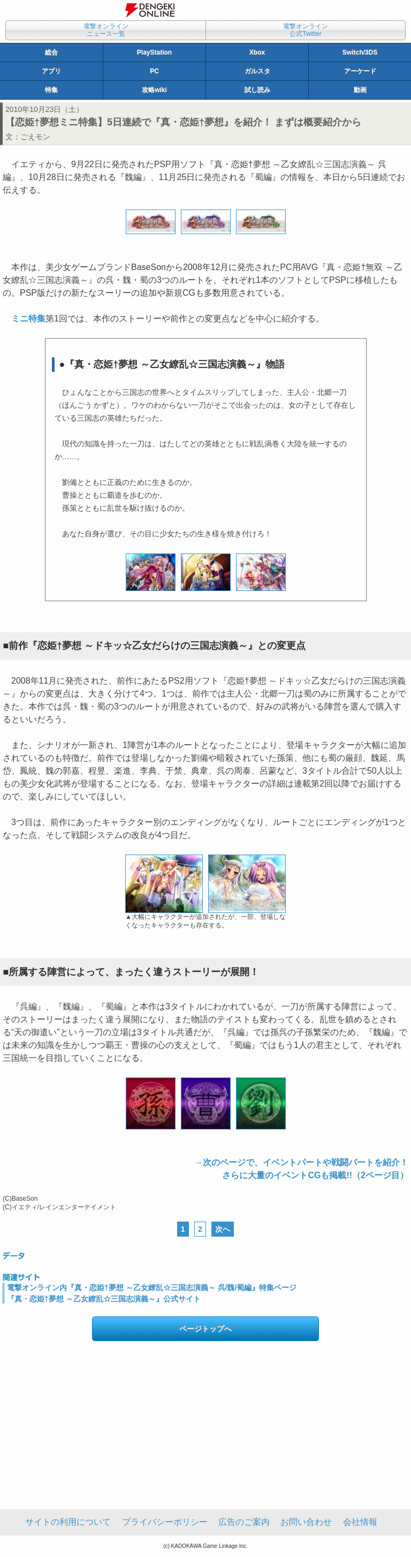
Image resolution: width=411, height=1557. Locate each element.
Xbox (257, 52)
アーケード (360, 71)
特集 (51, 90)
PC (154, 71)
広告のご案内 (244, 1521)
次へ (222, 1229)
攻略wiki (154, 90)
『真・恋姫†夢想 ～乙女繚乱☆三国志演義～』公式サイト (104, 1298)
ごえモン (35, 136)
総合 (51, 52)
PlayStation (154, 52)
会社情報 (360, 1521)
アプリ (51, 71)
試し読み (257, 90)
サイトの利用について (68, 1521)
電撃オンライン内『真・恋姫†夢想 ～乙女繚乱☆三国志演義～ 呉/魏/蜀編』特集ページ (151, 1287)
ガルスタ (257, 71)
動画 (360, 90)
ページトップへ (205, 1328)
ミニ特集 (28, 318)
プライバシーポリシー (165, 1521)
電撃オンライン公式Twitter (305, 30)
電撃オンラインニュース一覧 (105, 30)
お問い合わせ (306, 1521)
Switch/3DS (359, 52)
